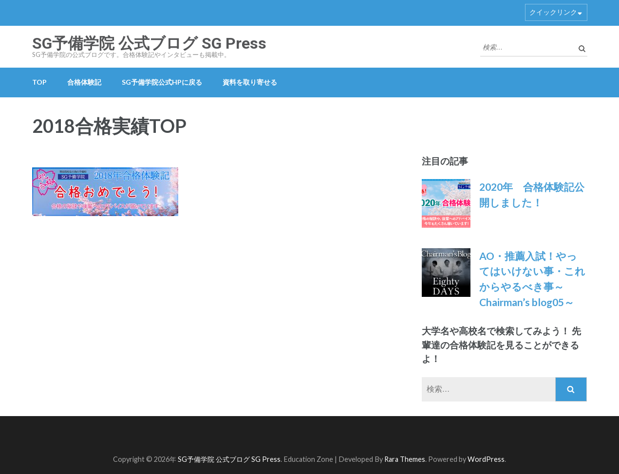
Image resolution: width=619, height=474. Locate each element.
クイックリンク (553, 12)
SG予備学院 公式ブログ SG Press (149, 43)
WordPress (486, 459)
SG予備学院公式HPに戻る (162, 82)
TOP (39, 82)
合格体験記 (84, 82)
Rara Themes (404, 459)
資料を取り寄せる (250, 82)
